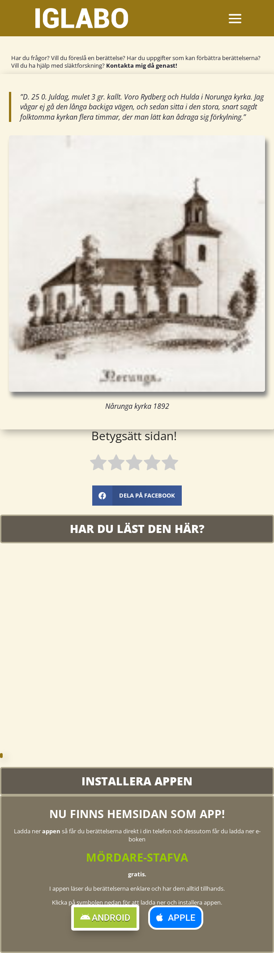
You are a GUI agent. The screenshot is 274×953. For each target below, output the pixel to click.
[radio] (98, 464)
